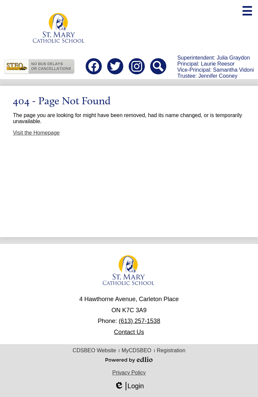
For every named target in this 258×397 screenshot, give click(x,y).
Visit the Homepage (36, 133)
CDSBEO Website (94, 350)
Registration (171, 350)
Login (129, 386)
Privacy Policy (129, 372)
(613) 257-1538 (139, 321)
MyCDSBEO (137, 350)
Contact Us (129, 332)
